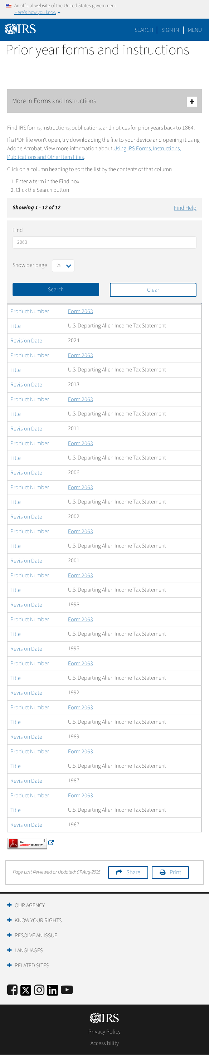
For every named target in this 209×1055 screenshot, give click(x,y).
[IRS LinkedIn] (52, 992)
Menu (195, 30)
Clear (153, 290)
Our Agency (30, 905)
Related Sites (32, 965)
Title (15, 326)
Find (18, 230)
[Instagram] (39, 990)
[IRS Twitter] (25, 992)
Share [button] (133, 872)
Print (175, 872)
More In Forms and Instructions (104, 101)
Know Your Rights (38, 920)
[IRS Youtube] (67, 990)
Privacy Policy (104, 1031)
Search (144, 30)
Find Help (185, 208)
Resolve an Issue (36, 935)
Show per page (30, 265)
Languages (29, 950)
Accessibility (105, 1043)
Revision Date (26, 341)
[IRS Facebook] (12, 990)
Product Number (29, 311)
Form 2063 (80, 311)
